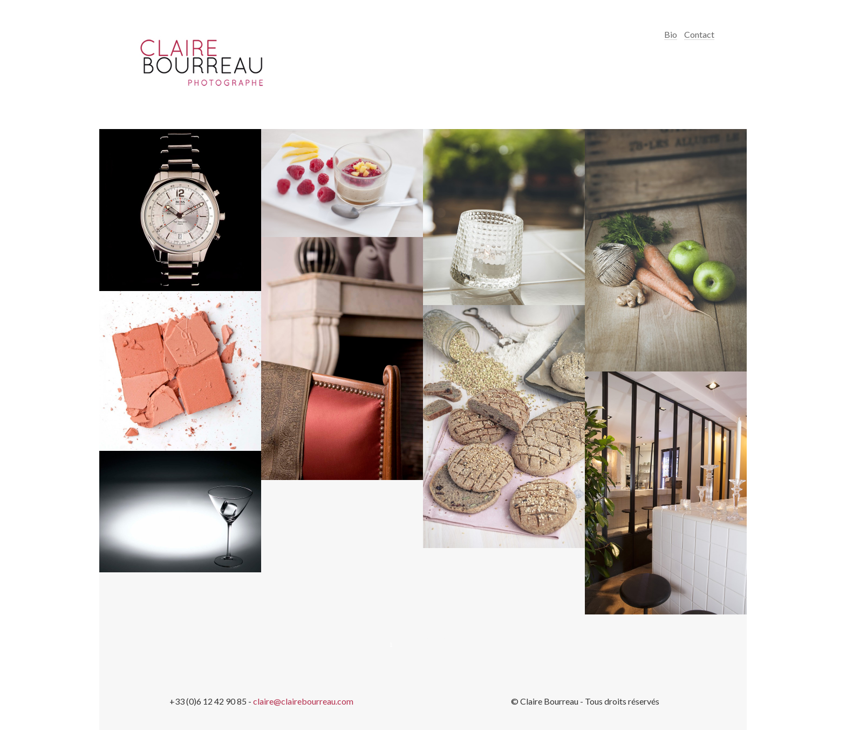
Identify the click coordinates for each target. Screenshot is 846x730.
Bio (670, 34)
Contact (699, 34)
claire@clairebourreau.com (303, 701)
